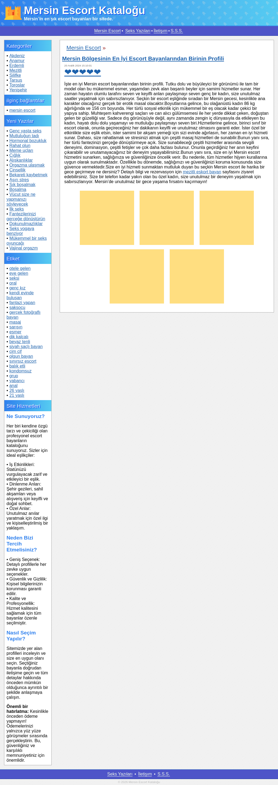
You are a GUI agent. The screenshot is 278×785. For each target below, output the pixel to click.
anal (13, 385)
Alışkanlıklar (21, 160)
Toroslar (17, 85)
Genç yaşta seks (25, 131)
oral (13, 283)
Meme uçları (21, 150)
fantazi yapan (22, 302)
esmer (15, 332)
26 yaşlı (16, 390)
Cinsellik (17, 170)
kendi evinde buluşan (20, 295)
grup (13, 376)
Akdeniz (17, 55)
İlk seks (16, 209)
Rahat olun (19, 145)
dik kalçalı (18, 336)
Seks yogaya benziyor (20, 231)
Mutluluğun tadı (24, 135)
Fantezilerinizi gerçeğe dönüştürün (26, 216)
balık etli (17, 366)
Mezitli (15, 70)
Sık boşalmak (22, 184)
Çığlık (14, 155)
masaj (15, 322)
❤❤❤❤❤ (82, 72)
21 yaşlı (16, 395)
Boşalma (17, 189)
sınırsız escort (22, 361)
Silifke (15, 75)
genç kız (17, 288)
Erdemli (16, 65)
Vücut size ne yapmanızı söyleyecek (21, 199)
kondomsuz (20, 371)
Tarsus (15, 80)
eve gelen (18, 273)
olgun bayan (21, 356)
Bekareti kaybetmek (28, 175)
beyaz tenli (19, 341)
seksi (14, 278)
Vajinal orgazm (23, 248)
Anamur (16, 60)
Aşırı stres (19, 179)
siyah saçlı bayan (26, 346)
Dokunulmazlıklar (26, 223)
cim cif (15, 351)
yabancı (16, 380)
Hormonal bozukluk (27, 140)
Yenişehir (18, 90)
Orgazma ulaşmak (27, 165)
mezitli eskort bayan (202, 172)
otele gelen (19, 268)
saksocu (17, 307)
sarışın (15, 327)
